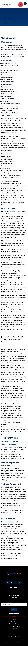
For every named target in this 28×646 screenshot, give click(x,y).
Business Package (14, 595)
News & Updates (14, 623)
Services (14, 621)
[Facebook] (8, 582)
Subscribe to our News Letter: (14, 603)
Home (13, 593)
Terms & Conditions (14, 626)
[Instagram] (19, 582)
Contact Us (14, 628)
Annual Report (14, 597)
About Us (14, 619)
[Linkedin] (15, 582)
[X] (12, 582)
